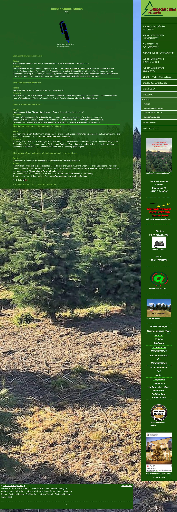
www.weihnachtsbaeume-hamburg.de (50, 488)
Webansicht (126, 486)
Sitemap (21, 486)
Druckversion (8, 486)
